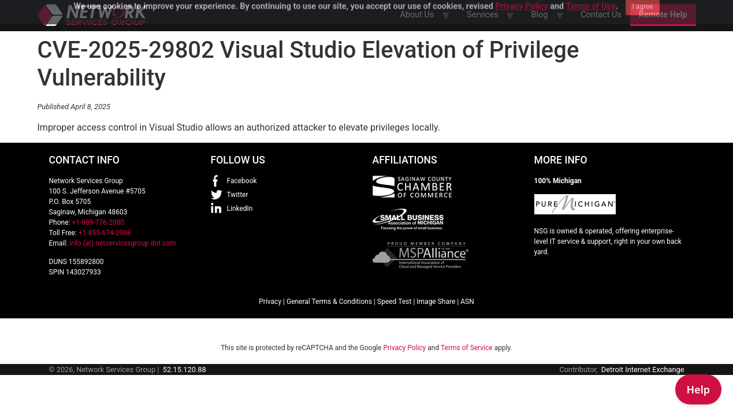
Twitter (237, 195)
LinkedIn (240, 209)
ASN (467, 302)
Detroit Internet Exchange (642, 369)
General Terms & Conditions (329, 302)
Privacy (270, 302)
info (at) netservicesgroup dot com (122, 243)
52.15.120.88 (184, 369)
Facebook (242, 181)
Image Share (435, 302)
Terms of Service (467, 348)
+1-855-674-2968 (105, 233)
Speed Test (394, 302)
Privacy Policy (404, 348)
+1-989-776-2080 (98, 222)
